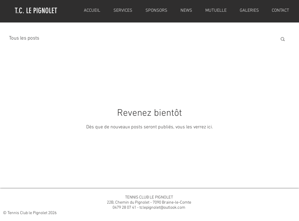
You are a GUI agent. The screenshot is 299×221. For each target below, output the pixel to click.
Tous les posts (24, 38)
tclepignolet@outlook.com (162, 207)
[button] (283, 39)
